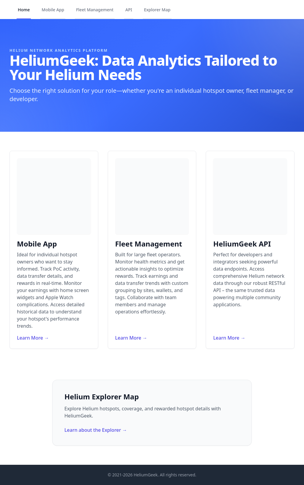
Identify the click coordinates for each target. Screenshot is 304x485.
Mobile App (53, 9)
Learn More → (33, 338)
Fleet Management (94, 9)
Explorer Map (157, 9)
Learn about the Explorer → (95, 430)
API (128, 9)
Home (24, 9)
